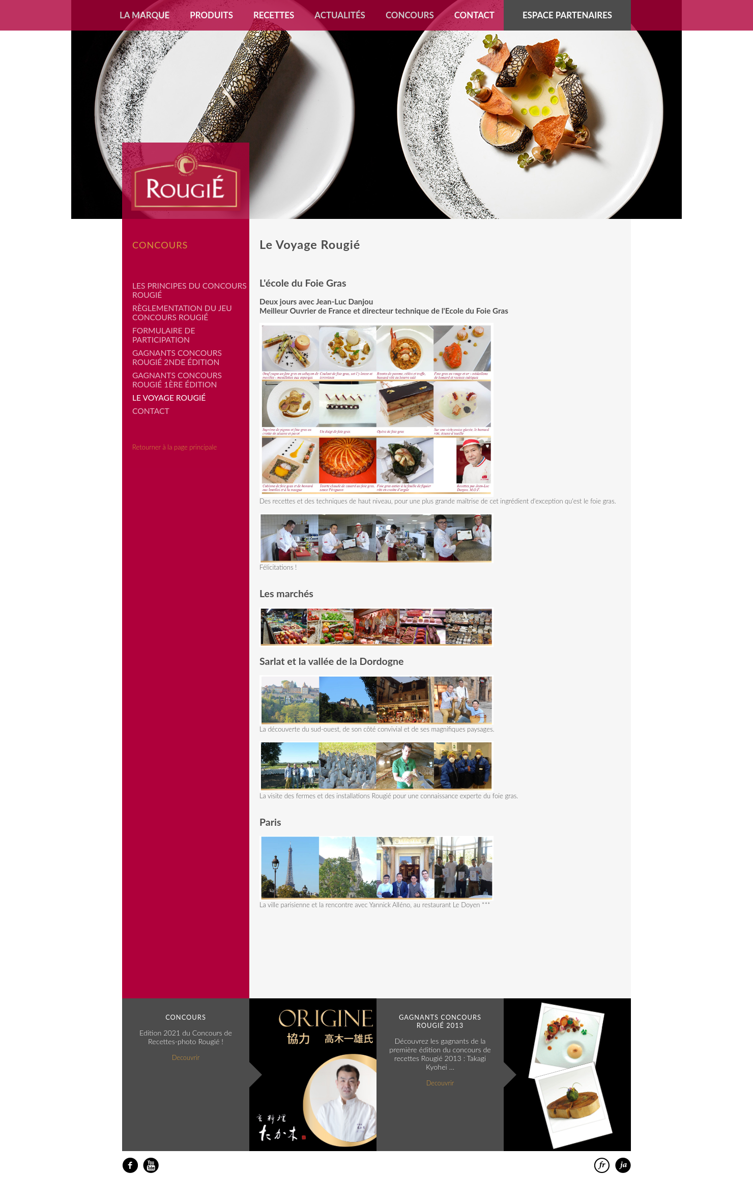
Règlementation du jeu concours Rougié (182, 312)
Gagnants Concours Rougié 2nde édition (177, 357)
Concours (410, 15)
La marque (144, 15)
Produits (211, 15)
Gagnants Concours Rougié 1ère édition (177, 380)
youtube (151, 1165)
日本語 (623, 1165)
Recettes (273, 15)
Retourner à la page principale (174, 447)
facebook (130, 1165)
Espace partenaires (567, 15)
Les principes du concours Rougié (189, 290)
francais (602, 1165)
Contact (474, 15)
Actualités (339, 15)
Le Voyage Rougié (169, 397)
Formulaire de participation (163, 335)
